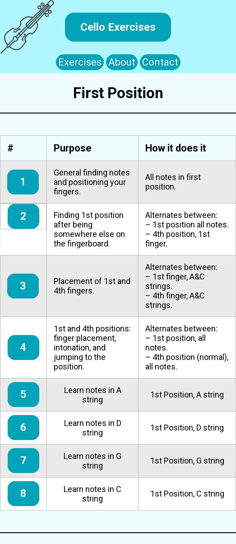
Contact (160, 62)
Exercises (80, 62)
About (121, 62)
